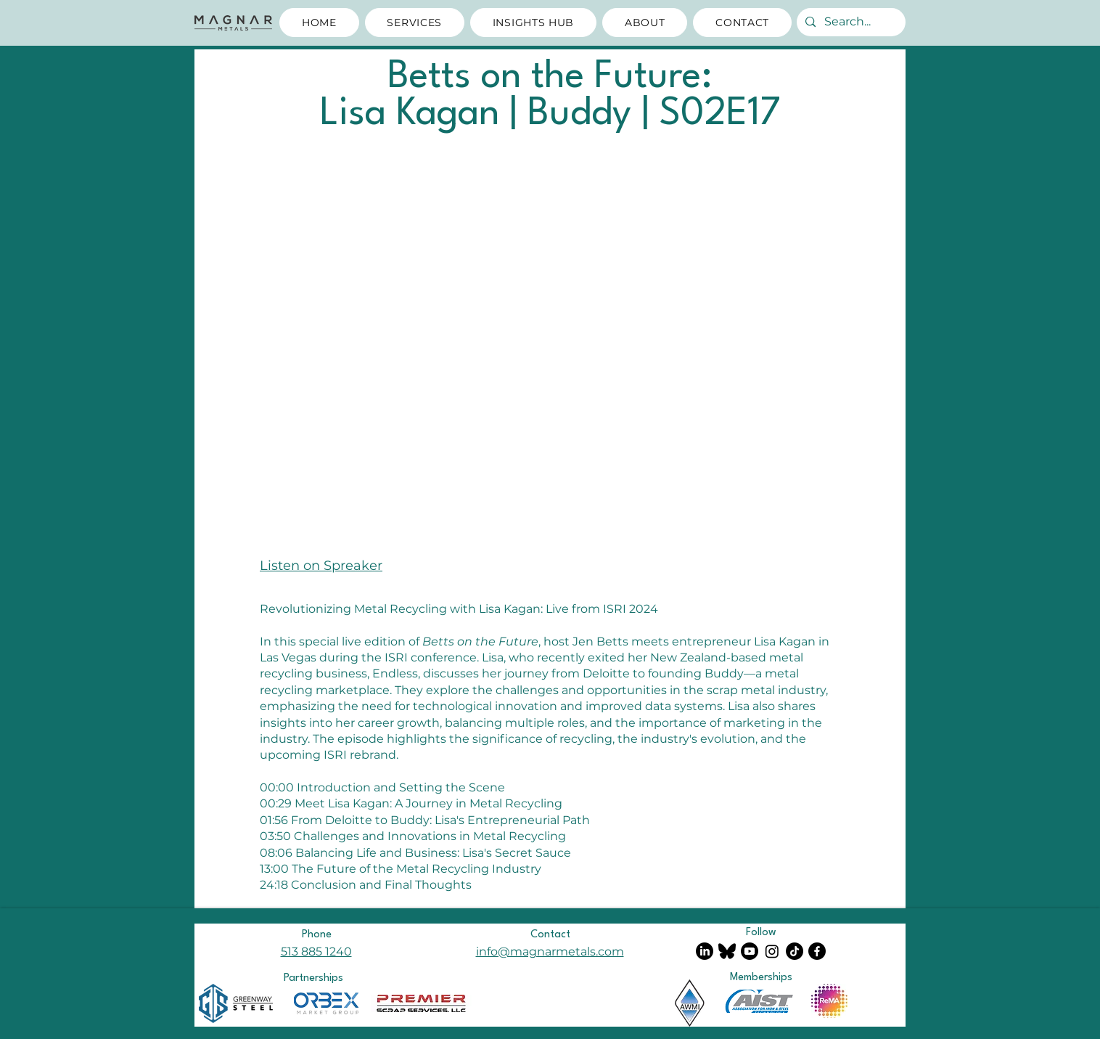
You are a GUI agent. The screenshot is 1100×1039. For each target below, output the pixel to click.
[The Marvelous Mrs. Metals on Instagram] (772, 951)
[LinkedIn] (704, 951)
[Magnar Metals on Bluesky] (727, 951)
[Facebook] (817, 951)
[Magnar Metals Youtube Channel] (749, 951)
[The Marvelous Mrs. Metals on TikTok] (794, 951)
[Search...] (849, 22)
